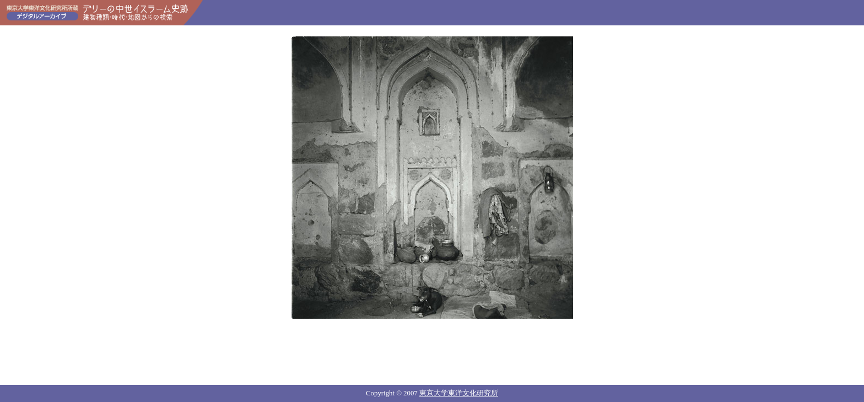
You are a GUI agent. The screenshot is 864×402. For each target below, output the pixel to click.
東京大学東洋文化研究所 (458, 393)
